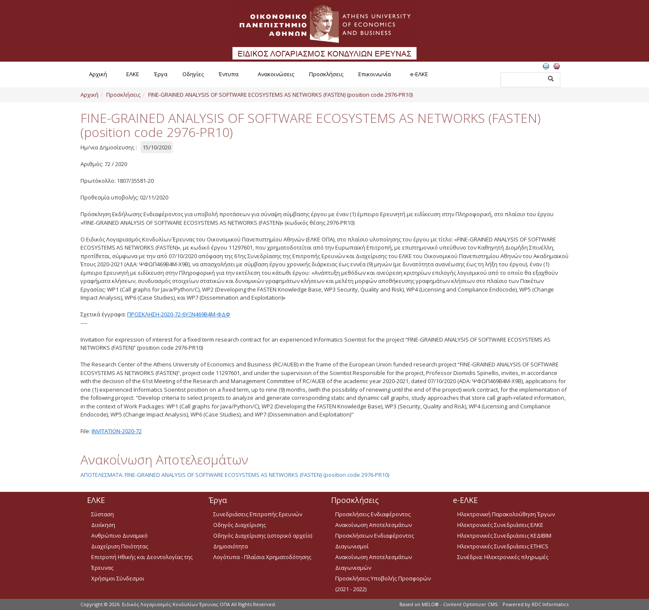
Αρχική (98, 74)
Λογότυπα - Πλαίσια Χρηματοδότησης (262, 557)
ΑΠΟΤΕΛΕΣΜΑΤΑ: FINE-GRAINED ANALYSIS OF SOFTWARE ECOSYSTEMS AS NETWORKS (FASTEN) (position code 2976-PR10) (234, 475)
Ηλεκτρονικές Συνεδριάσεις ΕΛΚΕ (500, 525)
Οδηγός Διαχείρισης (239, 525)
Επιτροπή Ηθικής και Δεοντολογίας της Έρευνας (142, 562)
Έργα (160, 74)
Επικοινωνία (374, 74)
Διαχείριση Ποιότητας (119, 546)
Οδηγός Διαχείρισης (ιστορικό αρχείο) (262, 535)
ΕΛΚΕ (132, 74)
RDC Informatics (550, 604)
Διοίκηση (103, 525)
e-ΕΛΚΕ (419, 74)
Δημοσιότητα (230, 546)
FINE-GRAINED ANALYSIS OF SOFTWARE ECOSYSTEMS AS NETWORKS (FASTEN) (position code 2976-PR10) (280, 94)
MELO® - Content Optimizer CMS (459, 604)
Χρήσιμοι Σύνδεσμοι (117, 578)
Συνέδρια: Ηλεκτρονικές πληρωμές (502, 557)
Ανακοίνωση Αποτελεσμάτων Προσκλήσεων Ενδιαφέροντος (374, 530)
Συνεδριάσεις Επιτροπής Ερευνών (257, 514)
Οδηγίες (193, 74)
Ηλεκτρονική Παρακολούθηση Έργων (506, 514)
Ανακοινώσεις (276, 74)
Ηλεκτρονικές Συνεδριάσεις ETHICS (502, 546)
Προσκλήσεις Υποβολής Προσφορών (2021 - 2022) (383, 583)
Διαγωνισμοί (352, 546)
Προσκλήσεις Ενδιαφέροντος (373, 514)
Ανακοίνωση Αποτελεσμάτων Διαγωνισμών (373, 562)
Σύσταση (102, 514)
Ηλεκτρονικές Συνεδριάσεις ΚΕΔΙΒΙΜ (504, 535)
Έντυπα (228, 74)
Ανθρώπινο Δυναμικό (119, 535)
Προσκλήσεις (326, 74)
